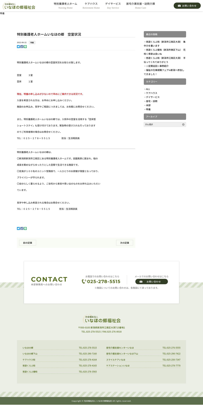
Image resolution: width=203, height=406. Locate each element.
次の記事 (124, 242)
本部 (148, 105)
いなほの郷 (28, 347)
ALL (148, 89)
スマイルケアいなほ (116, 360)
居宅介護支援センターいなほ (121, 347)
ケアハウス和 (29, 360)
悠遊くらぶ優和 (30, 372)
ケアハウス (151, 93)
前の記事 (27, 242)
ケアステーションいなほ (118, 366)
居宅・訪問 (151, 101)
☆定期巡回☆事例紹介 (157, 66)
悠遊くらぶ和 (29, 366)
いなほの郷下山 (30, 354)
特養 (32, 42)
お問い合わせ (153, 281)
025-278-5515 (104, 281)
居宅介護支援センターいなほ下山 (123, 354)
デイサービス (153, 97)
